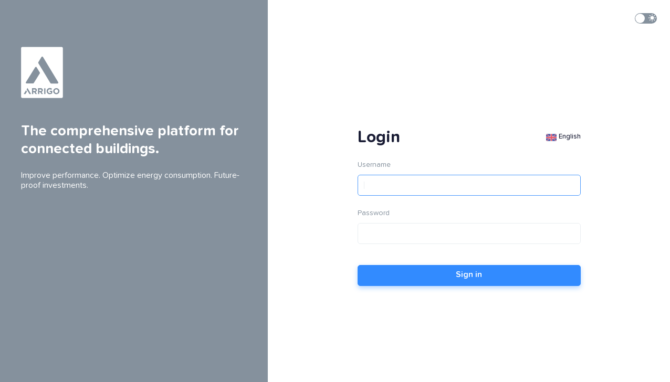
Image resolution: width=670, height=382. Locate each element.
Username (374, 164)
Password (374, 213)
